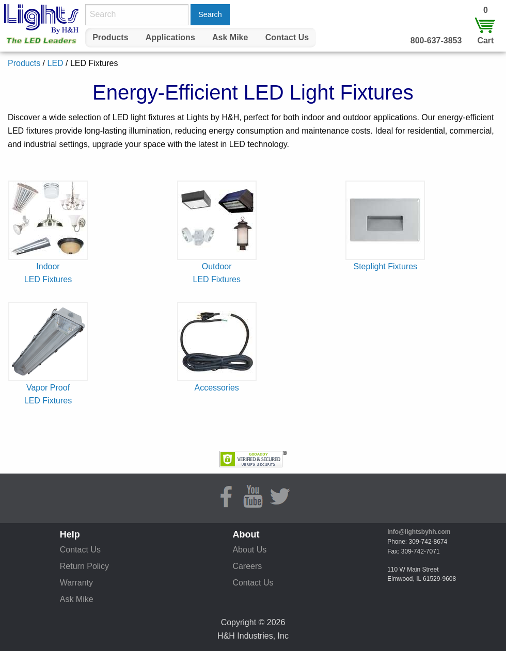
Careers (247, 566)
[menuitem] (110, 37)
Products (110, 37)
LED (55, 63)
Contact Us (287, 37)
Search (210, 14)
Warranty (76, 582)
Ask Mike (230, 37)
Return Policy (84, 566)
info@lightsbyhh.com (418, 531)
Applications (170, 37)
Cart (485, 40)
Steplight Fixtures (386, 266)
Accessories (217, 387)
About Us (249, 549)
